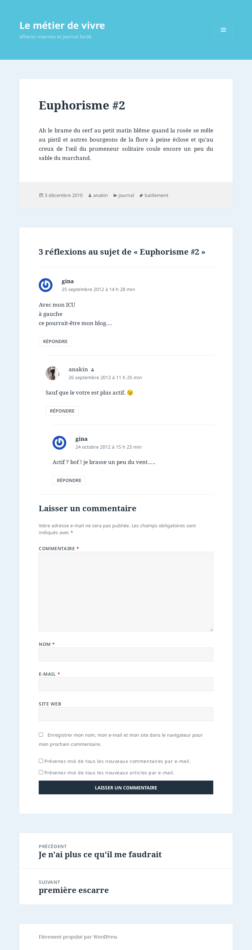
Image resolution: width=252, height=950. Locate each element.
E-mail (49, 674)
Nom (47, 644)
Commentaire (59, 548)
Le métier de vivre (62, 25)
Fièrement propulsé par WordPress (78, 937)
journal (126, 195)
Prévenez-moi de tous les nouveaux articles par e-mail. (109, 772)
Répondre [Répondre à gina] (55, 341)
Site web (50, 704)
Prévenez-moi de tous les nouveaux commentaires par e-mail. (117, 761)
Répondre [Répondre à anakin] (62, 411)
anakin (100, 195)
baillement (156, 195)
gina (68, 281)
